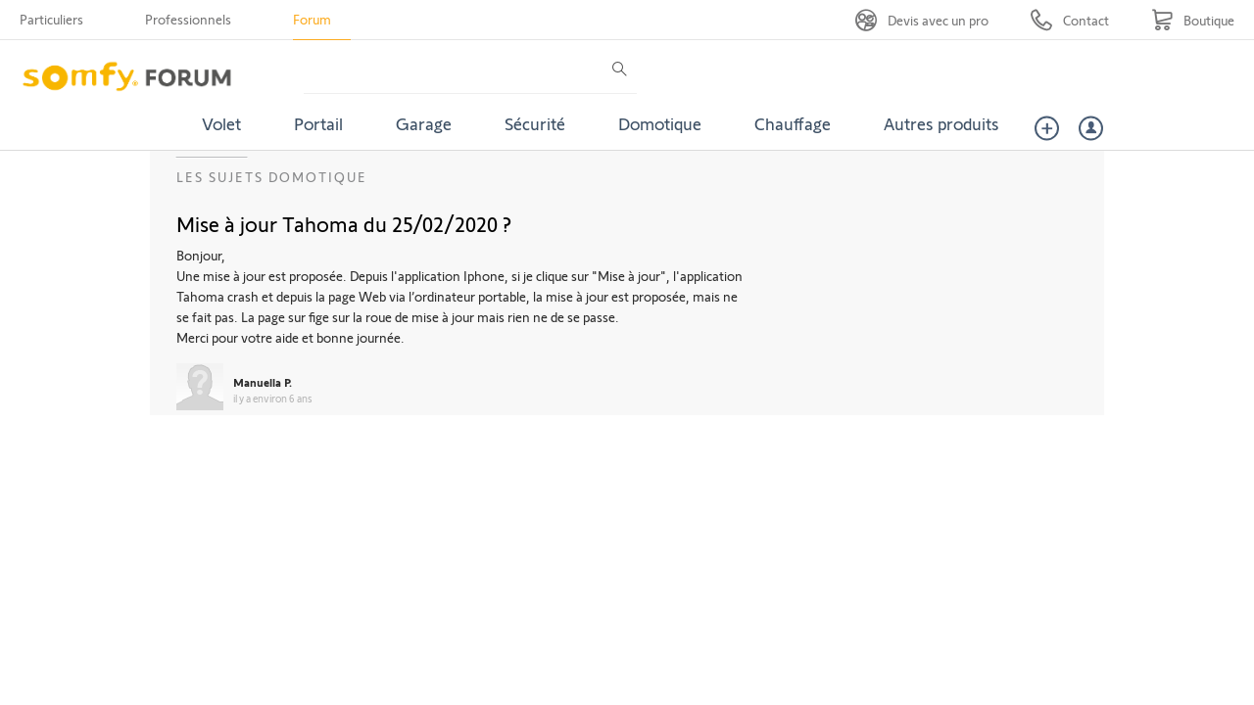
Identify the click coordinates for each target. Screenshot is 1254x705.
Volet (221, 123)
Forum (312, 19)
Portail (318, 123)
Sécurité (535, 123)
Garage (424, 123)
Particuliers (51, 19)
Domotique (659, 123)
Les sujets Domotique (271, 176)
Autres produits (941, 123)
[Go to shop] (1192, 20)
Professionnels (188, 19)
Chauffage (792, 123)
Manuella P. (262, 382)
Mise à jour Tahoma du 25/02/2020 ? (343, 223)
